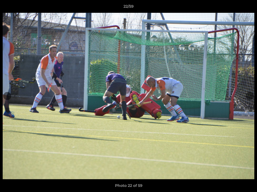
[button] (247, 7)
